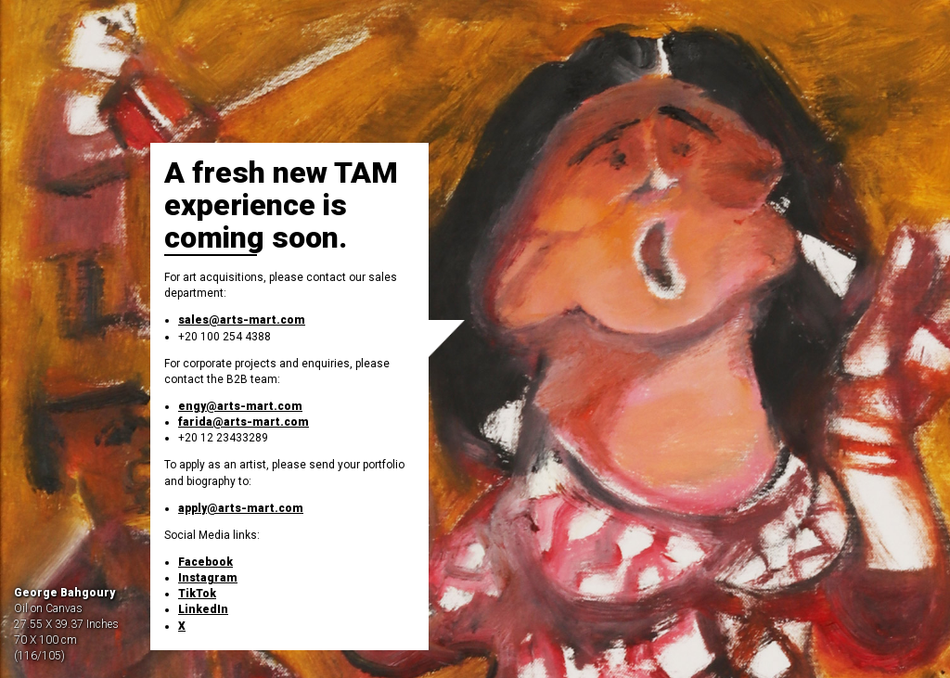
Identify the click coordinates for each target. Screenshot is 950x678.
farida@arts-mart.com (243, 422)
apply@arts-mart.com (240, 508)
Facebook (205, 562)
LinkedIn (203, 609)
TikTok (197, 593)
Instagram (208, 577)
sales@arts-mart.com (241, 319)
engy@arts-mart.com (240, 406)
